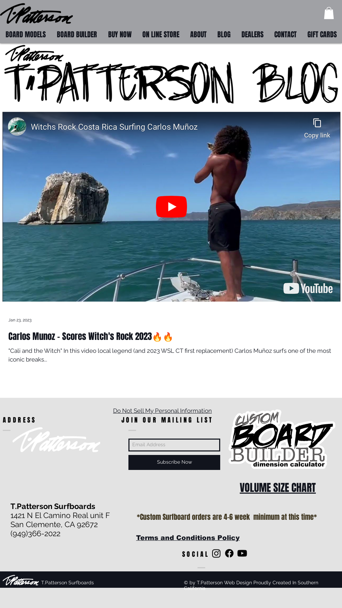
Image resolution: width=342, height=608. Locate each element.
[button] (329, 13)
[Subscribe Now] (174, 462)
